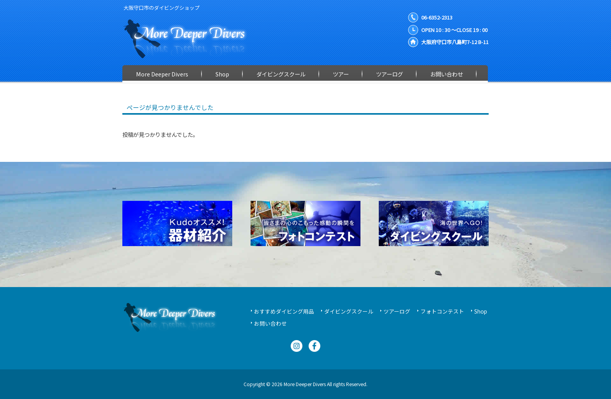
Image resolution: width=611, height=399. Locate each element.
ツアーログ (396, 311)
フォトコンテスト (442, 311)
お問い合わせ (270, 323)
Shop (480, 311)
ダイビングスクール (348, 311)
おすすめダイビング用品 (284, 311)
